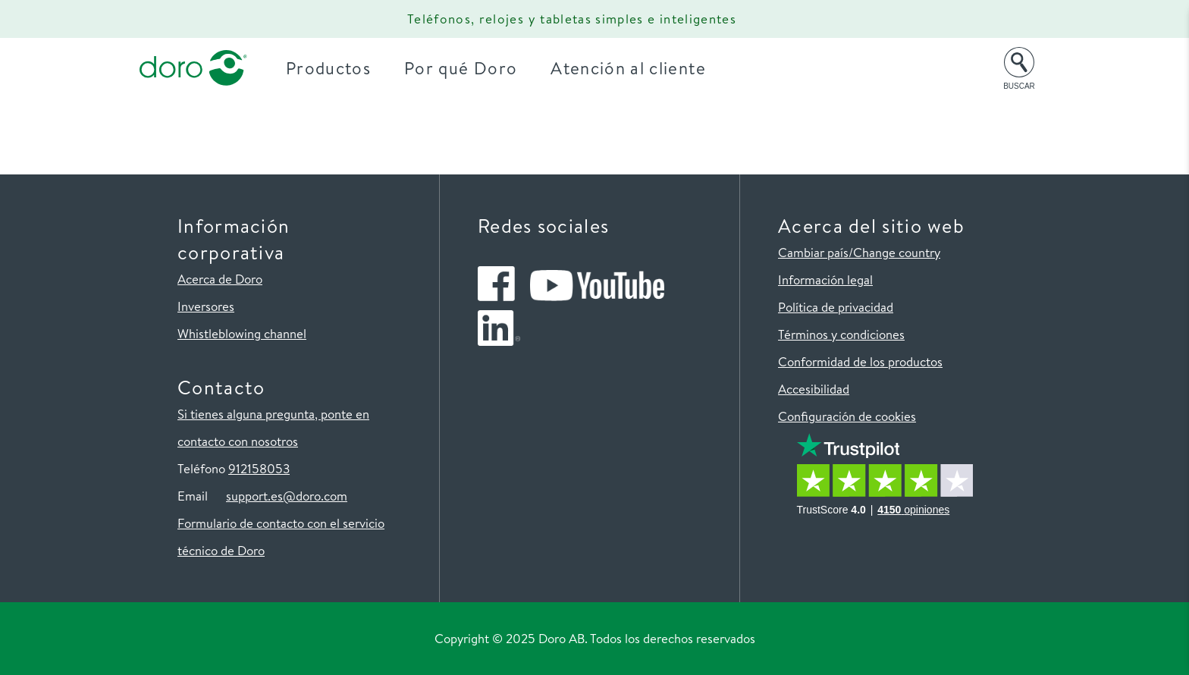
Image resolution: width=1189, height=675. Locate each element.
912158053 (259, 468)
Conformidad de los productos (860, 361)
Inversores (205, 306)
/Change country (894, 252)
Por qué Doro (465, 68)
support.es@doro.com (286, 495)
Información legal (825, 279)
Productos (333, 68)
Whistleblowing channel (241, 333)
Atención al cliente (633, 68)
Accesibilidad (813, 388)
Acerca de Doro (219, 278)
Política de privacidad (835, 307)
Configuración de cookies (847, 416)
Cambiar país (813, 252)
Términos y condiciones (841, 334)
